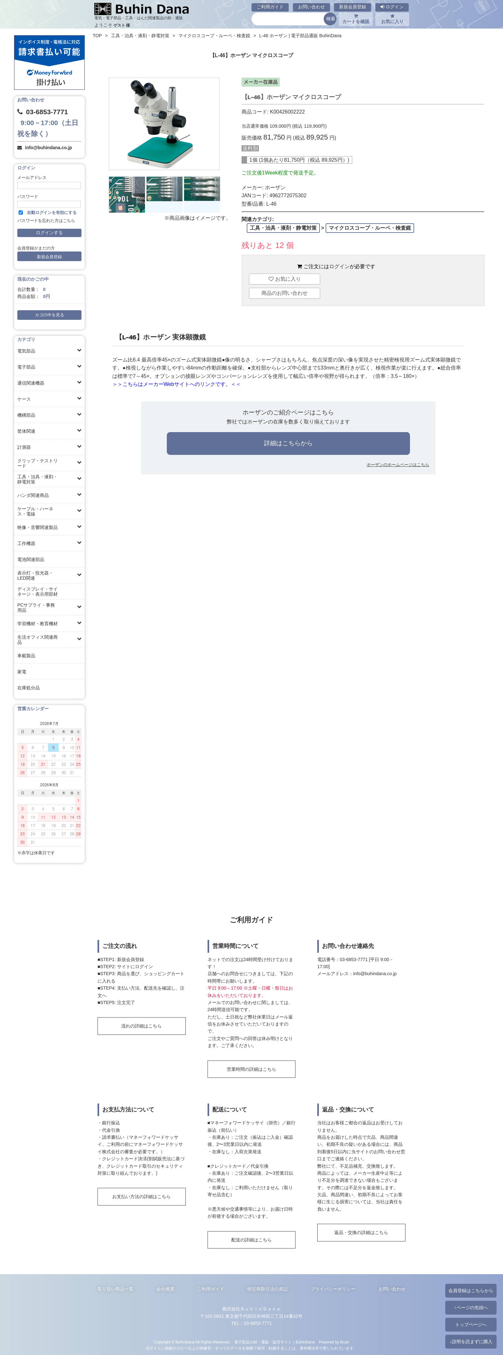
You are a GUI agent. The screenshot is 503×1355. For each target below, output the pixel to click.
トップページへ (471, 1324)
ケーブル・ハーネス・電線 (35, 511)
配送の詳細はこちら (251, 1239)
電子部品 (26, 367)
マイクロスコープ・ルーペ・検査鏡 (214, 35)
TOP (97, 35)
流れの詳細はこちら (141, 1025)
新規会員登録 (352, 6)
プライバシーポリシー (333, 1288)
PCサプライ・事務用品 (36, 607)
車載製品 (26, 655)
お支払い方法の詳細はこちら (141, 1196)
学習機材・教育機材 (37, 623)
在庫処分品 (28, 687)
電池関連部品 (30, 559)
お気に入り (392, 19)
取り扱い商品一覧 (115, 1288)
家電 (21, 671)
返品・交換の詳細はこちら (361, 1232)
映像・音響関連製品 (37, 527)
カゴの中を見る (49, 315)
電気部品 (26, 351)
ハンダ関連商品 (33, 495)
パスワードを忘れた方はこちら (46, 220)
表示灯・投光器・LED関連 (35, 575)
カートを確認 (355, 19)
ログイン (392, 6)
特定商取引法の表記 (267, 1288)
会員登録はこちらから (470, 1290)
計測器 (24, 447)
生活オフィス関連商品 (37, 640)
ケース (24, 399)
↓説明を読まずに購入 (470, 1341)
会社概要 (166, 1288)
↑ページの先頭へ (471, 1307)
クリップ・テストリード (37, 463)
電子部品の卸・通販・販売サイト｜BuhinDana (274, 1342)
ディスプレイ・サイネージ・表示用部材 (37, 591)
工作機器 (26, 543)
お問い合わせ (311, 6)
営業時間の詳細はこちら (251, 1069)
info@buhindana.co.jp (48, 147)
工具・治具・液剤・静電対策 (37, 479)
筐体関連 (26, 431)
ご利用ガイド (270, 6)
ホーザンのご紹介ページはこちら (288, 412)
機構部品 (26, 415)
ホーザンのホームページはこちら (398, 464)
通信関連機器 (30, 383)
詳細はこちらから (288, 443)
